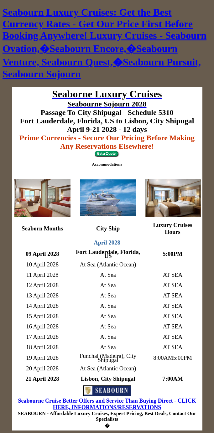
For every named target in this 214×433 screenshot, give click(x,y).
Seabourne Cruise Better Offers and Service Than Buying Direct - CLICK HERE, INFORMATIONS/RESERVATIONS (107, 404)
